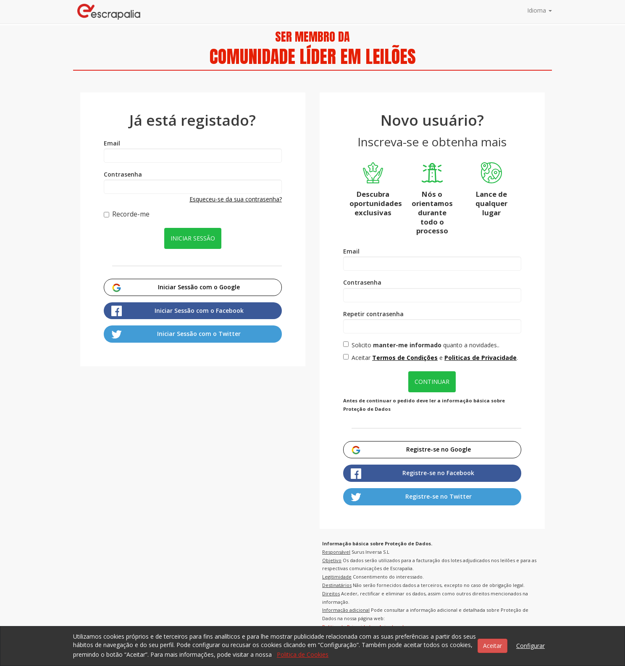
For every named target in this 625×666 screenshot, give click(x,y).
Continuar (432, 382)
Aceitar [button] (492, 646)
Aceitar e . (430, 358)
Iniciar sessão (193, 238)
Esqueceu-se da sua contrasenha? (235, 199)
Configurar (530, 646)
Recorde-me (127, 214)
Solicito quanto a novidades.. (421, 345)
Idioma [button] (539, 10)
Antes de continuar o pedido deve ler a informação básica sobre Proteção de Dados (424, 404)
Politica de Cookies (302, 654)
